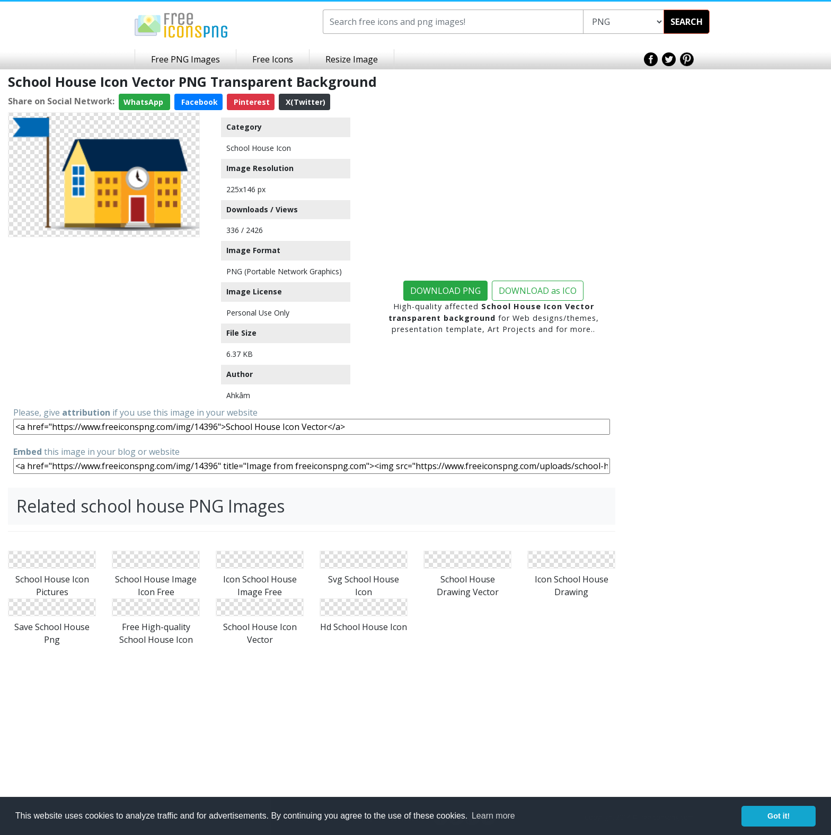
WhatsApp (144, 102)
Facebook (198, 102)
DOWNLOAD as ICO (538, 291)
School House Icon (258, 148)
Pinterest (251, 102)
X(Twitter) (304, 102)
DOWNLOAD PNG (445, 291)
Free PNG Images (185, 59)
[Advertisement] (104, 315)
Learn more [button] (493, 815)
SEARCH (686, 22)
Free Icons (272, 59)
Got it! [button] (778, 816)
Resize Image (351, 59)
